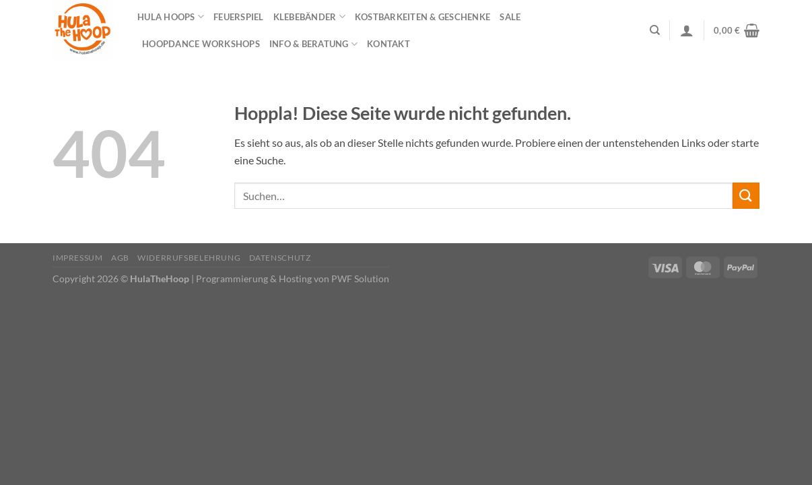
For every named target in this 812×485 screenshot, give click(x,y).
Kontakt (388, 43)
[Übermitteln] (746, 196)
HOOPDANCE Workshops (201, 43)
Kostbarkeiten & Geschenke (422, 16)
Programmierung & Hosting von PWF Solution (292, 278)
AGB (120, 258)
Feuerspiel (238, 16)
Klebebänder (309, 16)
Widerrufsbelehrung (188, 258)
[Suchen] (655, 30)
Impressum (78, 258)
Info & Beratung (313, 44)
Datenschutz (280, 258)
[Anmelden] (686, 30)
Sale (510, 16)
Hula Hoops (170, 16)
